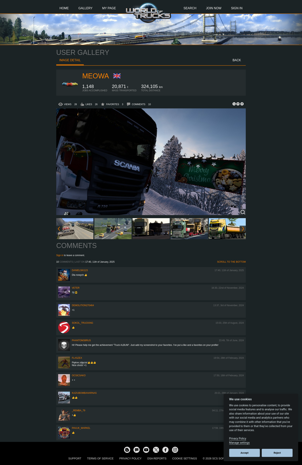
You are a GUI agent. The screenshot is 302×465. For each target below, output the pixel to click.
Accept (244, 452)
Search (190, 8)
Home (64, 8)
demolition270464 (83, 305)
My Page (109, 8)
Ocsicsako (79, 375)
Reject (277, 452)
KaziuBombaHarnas (84, 393)
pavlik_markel (81, 428)
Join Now (213, 8)
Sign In (236, 8)
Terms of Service (100, 458)
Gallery (85, 8)
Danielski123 (80, 270)
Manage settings (239, 442)
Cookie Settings (184, 458)
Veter (76, 288)
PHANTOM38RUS (81, 340)
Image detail (70, 60)
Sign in (59, 255)
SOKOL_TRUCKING (82, 323)
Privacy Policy (130, 458)
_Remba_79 (78, 410)
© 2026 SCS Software (218, 458)
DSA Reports (156, 458)
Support (74, 458)
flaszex (77, 358)
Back (236, 60)
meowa (95, 76)
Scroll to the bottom (231, 262)
